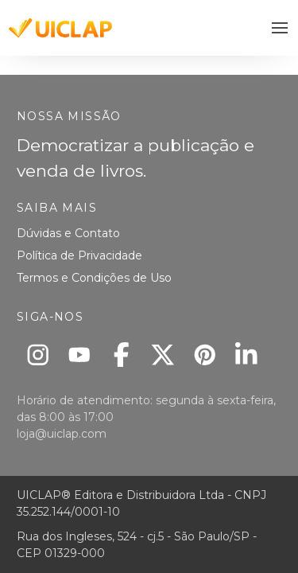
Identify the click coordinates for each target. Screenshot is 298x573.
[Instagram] (38, 354)
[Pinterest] (205, 354)
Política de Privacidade (79, 255)
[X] (163, 354)
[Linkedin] (247, 354)
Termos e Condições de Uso (94, 278)
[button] (280, 28)
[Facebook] (121, 354)
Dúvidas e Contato (68, 233)
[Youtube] (80, 354)
